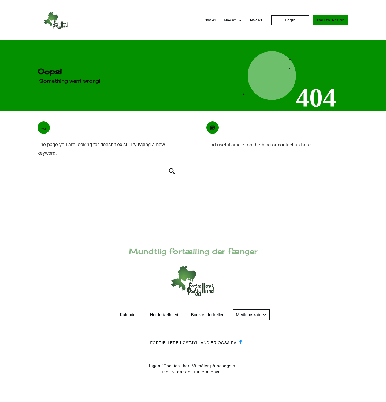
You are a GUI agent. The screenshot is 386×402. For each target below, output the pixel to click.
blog (266, 144)
